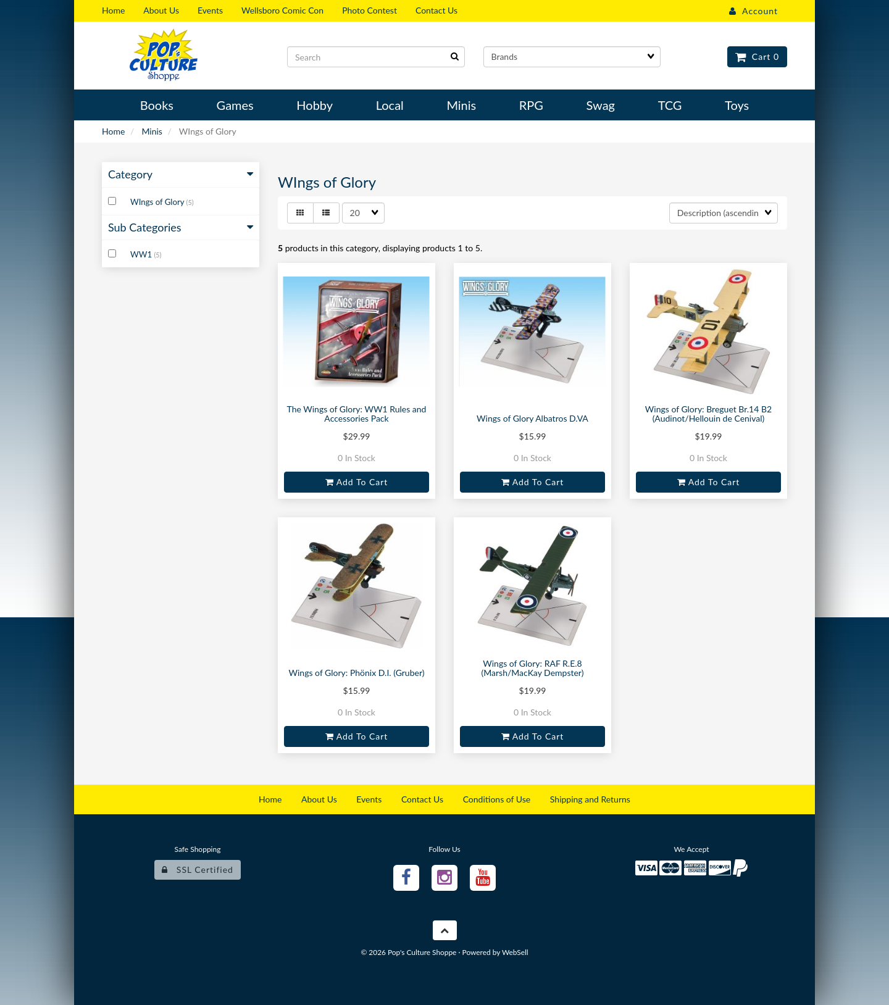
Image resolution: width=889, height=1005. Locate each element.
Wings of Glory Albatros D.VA (532, 418)
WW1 (142, 254)
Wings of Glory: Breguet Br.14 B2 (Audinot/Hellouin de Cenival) (708, 413)
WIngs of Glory (158, 202)
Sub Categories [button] (180, 227)
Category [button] (180, 174)
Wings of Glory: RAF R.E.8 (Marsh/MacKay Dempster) (533, 668)
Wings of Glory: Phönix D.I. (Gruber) (357, 672)
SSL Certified (197, 869)
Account (753, 11)
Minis (151, 131)
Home (113, 131)
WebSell (515, 952)
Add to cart (356, 482)
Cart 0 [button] (757, 56)
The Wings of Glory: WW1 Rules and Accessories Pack (357, 413)
